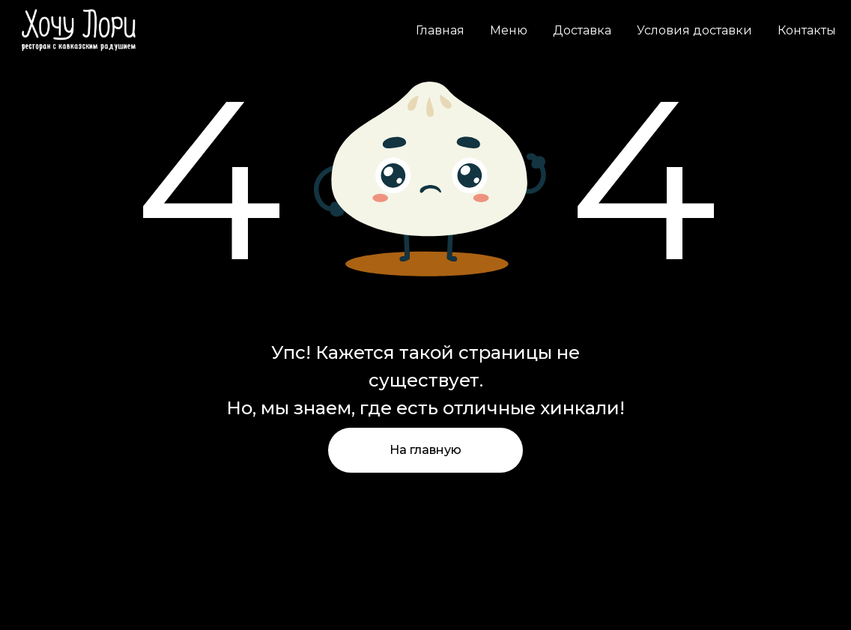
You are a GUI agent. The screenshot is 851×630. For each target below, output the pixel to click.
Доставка (582, 30)
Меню (508, 30)
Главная (440, 30)
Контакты (807, 30)
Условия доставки (694, 30)
